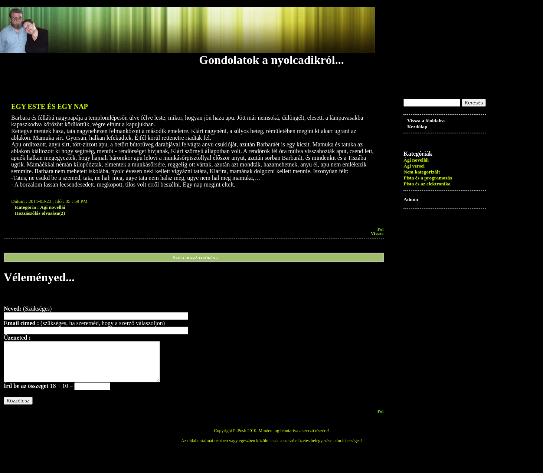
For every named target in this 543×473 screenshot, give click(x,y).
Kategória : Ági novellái (40, 207)
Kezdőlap (417, 126)
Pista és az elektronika (427, 184)
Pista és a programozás (427, 178)
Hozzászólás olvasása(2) (40, 213)
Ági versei (414, 166)
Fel (380, 229)
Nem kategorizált (421, 172)
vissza (377, 233)
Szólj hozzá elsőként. (196, 257)
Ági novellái (416, 160)
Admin (410, 199)
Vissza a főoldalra (426, 120)
